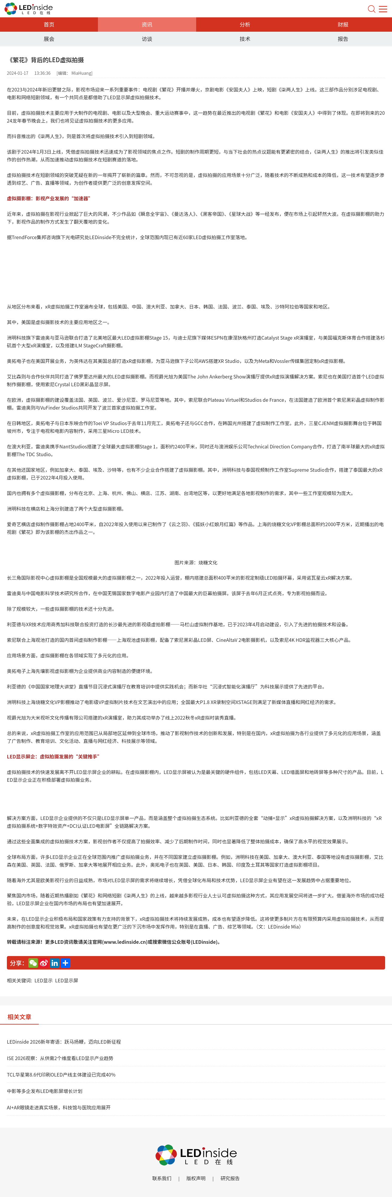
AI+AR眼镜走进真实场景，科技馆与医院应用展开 (58, 1107)
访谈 (147, 38)
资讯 (147, 24)
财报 (343, 24)
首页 (49, 24)
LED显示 (43, 980)
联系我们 (157, 1179)
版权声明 (196, 1179)
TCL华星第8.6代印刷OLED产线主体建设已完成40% (61, 1074)
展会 (49, 38)
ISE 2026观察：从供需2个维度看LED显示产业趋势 (60, 1058)
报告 (343, 38)
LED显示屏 (66, 980)
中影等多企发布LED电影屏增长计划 (44, 1090)
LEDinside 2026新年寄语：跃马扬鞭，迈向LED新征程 (64, 1041)
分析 (245, 24)
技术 (245, 38)
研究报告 (235, 1179)
